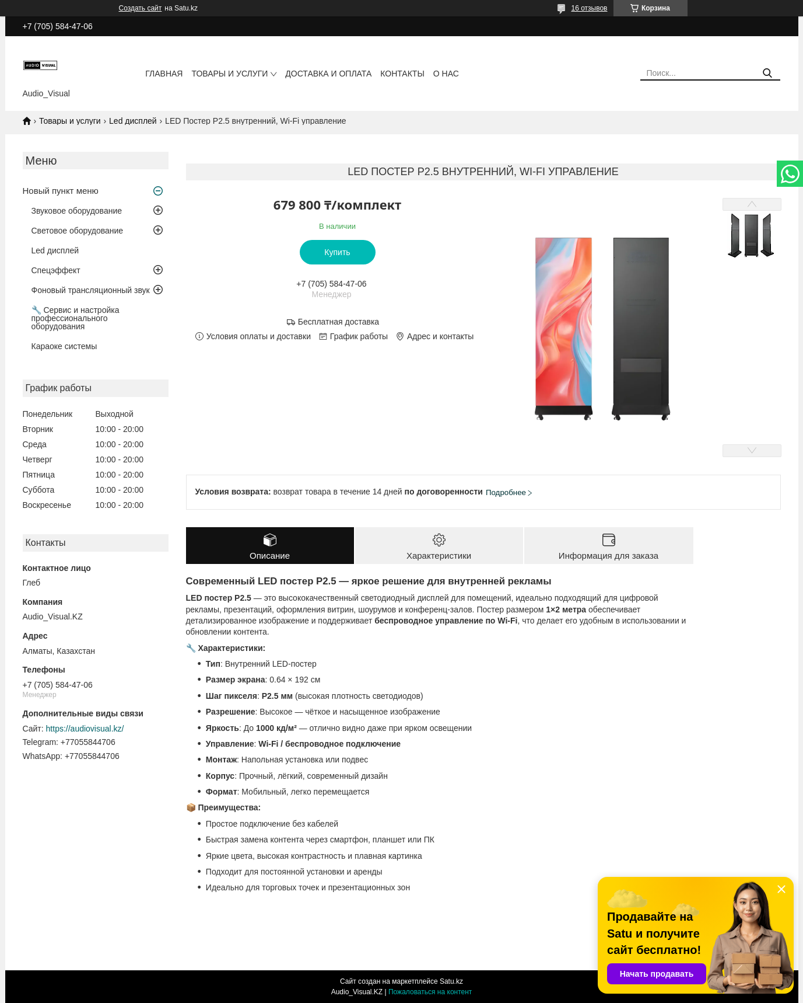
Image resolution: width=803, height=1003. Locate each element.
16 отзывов (589, 8)
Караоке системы (64, 346)
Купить (337, 252)
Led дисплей (133, 121)
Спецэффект (55, 270)
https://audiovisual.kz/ (85, 728)
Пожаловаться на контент (430, 992)
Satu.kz (451, 981)
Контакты (402, 73)
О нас (446, 73)
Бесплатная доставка (338, 321)
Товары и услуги (229, 73)
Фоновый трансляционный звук (90, 290)
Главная (164, 73)
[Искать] (767, 73)
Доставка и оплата (328, 73)
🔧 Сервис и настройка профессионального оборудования (75, 318)
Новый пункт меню (61, 191)
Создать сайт (140, 8)
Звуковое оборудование (76, 210)
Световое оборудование (77, 230)
